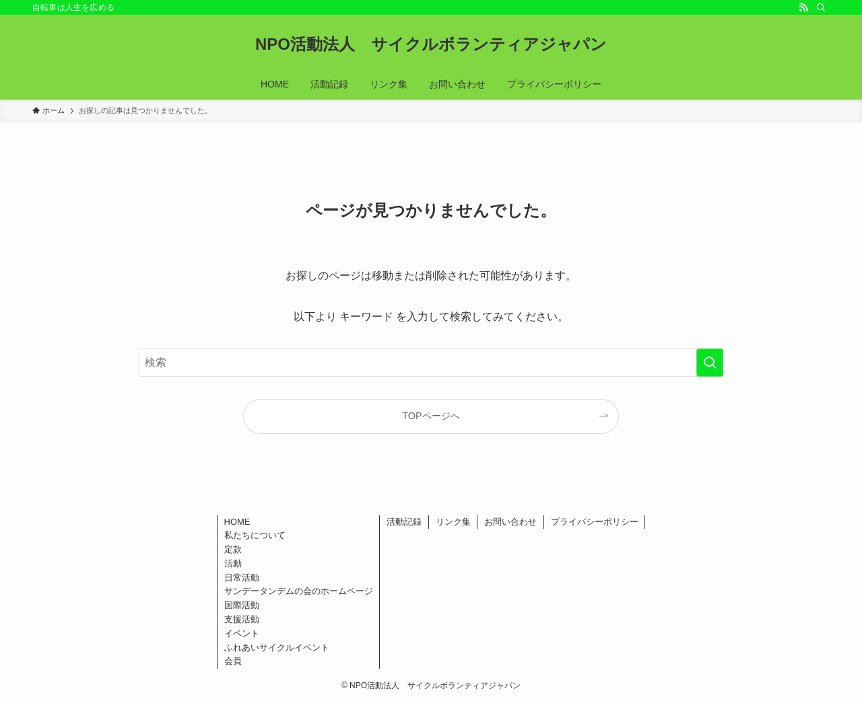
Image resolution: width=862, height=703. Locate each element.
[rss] (803, 7)
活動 (233, 563)
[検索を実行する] (709, 362)
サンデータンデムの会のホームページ (298, 591)
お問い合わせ (510, 522)
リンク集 (453, 522)
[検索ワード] (431, 362)
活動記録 (404, 522)
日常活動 (241, 577)
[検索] (821, 7)
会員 (233, 661)
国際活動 (241, 605)
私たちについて (255, 535)
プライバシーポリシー (594, 522)
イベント (241, 633)
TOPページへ (430, 415)
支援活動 (241, 619)
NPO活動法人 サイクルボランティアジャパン (431, 44)
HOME (237, 522)
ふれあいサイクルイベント (276, 647)
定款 (233, 549)
